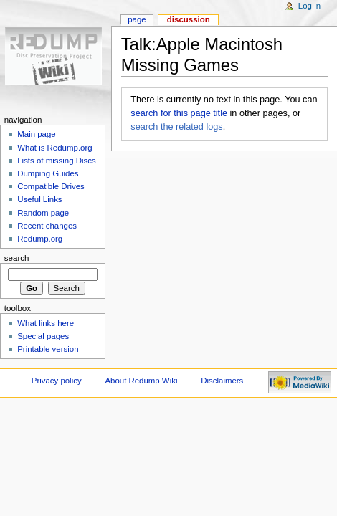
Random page (43, 213)
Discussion (188, 19)
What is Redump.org (54, 147)
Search (16, 258)
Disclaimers (222, 380)
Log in (309, 5)
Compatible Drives (51, 186)
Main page (36, 134)
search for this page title (178, 113)
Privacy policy (57, 380)
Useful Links (39, 199)
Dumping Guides (47, 173)
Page (137, 19)
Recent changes (47, 225)
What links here (45, 323)
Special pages (43, 336)
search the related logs (176, 127)
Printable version (47, 349)
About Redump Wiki (141, 380)
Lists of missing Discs (56, 160)
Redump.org (39, 238)
